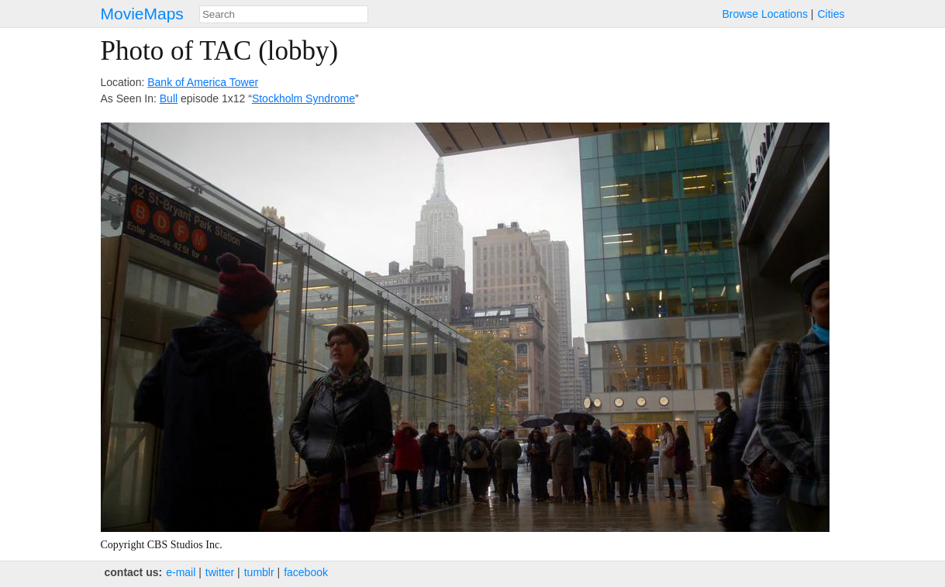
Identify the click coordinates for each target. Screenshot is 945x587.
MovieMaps (142, 13)
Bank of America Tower (202, 82)
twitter (219, 572)
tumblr (259, 572)
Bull (169, 98)
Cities (830, 14)
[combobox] (283, 14)
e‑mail (180, 572)
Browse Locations (765, 14)
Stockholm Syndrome (303, 98)
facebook (306, 572)
